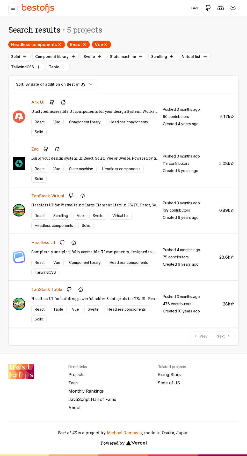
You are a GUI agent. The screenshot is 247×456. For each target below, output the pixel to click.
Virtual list (195, 56)
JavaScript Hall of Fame (92, 399)
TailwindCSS (26, 67)
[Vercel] (136, 443)
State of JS (169, 382)
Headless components (36, 44)
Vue (101, 44)
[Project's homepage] (63, 102)
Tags (73, 382)
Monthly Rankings (86, 391)
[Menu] (13, 8)
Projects (76, 374)
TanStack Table (46, 289)
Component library (55, 56)
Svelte (93, 56)
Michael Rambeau (124, 432)
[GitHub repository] (52, 102)
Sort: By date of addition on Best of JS (55, 84)
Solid (19, 56)
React (78, 44)
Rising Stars (169, 374)
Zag (35, 149)
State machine (126, 56)
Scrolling (162, 56)
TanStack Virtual (47, 195)
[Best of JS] (38, 8)
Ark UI (38, 102)
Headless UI (43, 242)
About (74, 407)
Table (58, 67)
